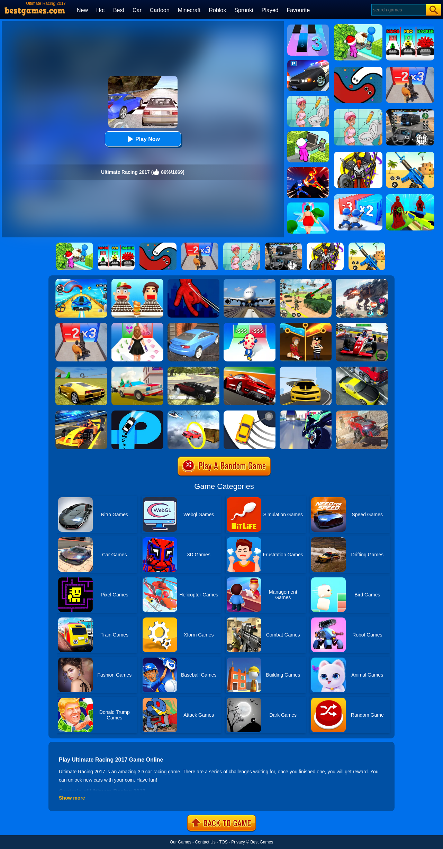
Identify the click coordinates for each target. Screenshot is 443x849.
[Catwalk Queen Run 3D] (137, 325)
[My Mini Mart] (308, 133)
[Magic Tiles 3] (308, 27)
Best (118, 10)
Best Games (261, 842)
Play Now (143, 139)
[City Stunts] (193, 325)
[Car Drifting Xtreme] (193, 369)
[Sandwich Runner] (137, 281)
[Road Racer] (306, 369)
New (82, 10)
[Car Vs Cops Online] (137, 369)
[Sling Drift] (249, 413)
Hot (100, 10)
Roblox (217, 10)
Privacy (238, 842)
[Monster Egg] (249, 325)
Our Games (180, 842)
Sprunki (243, 10)
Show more (72, 798)
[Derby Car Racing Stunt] (362, 413)
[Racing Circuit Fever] (362, 325)
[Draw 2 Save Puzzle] (308, 98)
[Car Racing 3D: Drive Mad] (81, 281)
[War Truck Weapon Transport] (306, 281)
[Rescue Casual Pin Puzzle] (306, 325)
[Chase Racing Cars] (249, 369)
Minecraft (189, 10)
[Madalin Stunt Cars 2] (81, 369)
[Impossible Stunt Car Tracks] (193, 413)
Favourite (298, 10)
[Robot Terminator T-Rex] (362, 281)
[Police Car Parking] (308, 62)
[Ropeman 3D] (193, 281)
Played (270, 10)
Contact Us (205, 842)
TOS (223, 842)
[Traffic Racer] (362, 369)
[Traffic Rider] (306, 413)
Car (137, 10)
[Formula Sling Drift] (81, 413)
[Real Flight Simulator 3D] (249, 281)
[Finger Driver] (137, 413)
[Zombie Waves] (81, 325)
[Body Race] (308, 204)
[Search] (398, 10)
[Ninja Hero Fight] (308, 169)
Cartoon (160, 10)
